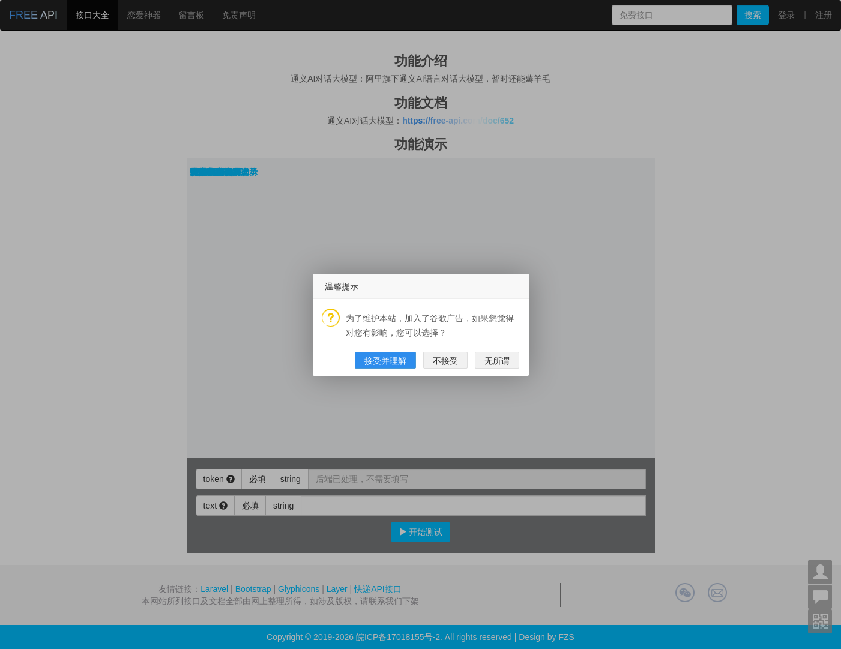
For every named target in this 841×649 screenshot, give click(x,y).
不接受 (445, 361)
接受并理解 (385, 361)
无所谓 (497, 361)
